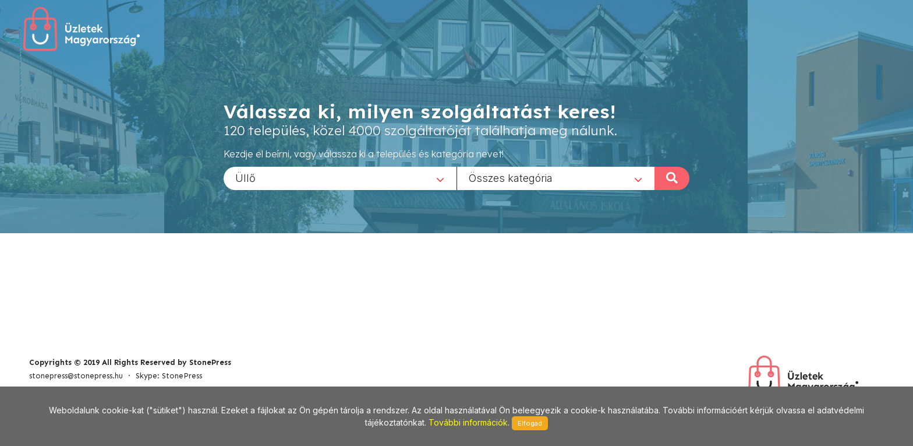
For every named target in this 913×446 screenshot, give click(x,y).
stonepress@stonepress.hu (76, 375)
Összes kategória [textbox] (511, 177)
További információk (468, 422)
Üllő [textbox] (245, 177)
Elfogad (530, 423)
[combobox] (340, 177)
